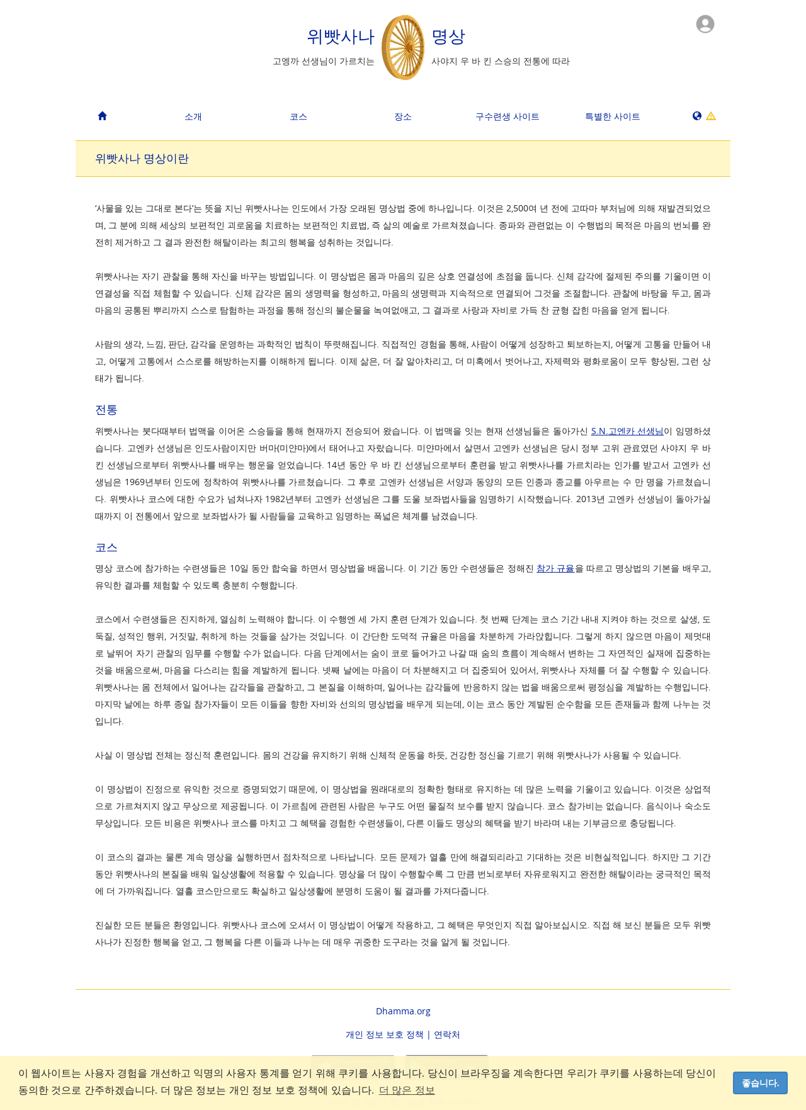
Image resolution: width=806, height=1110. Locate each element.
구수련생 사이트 (507, 116)
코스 (298, 116)
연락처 (447, 1034)
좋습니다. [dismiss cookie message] (761, 1083)
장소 (403, 116)
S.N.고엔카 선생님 (627, 431)
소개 (193, 116)
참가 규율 (555, 568)
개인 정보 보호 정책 (385, 1034)
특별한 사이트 (612, 116)
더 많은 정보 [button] (407, 1090)
